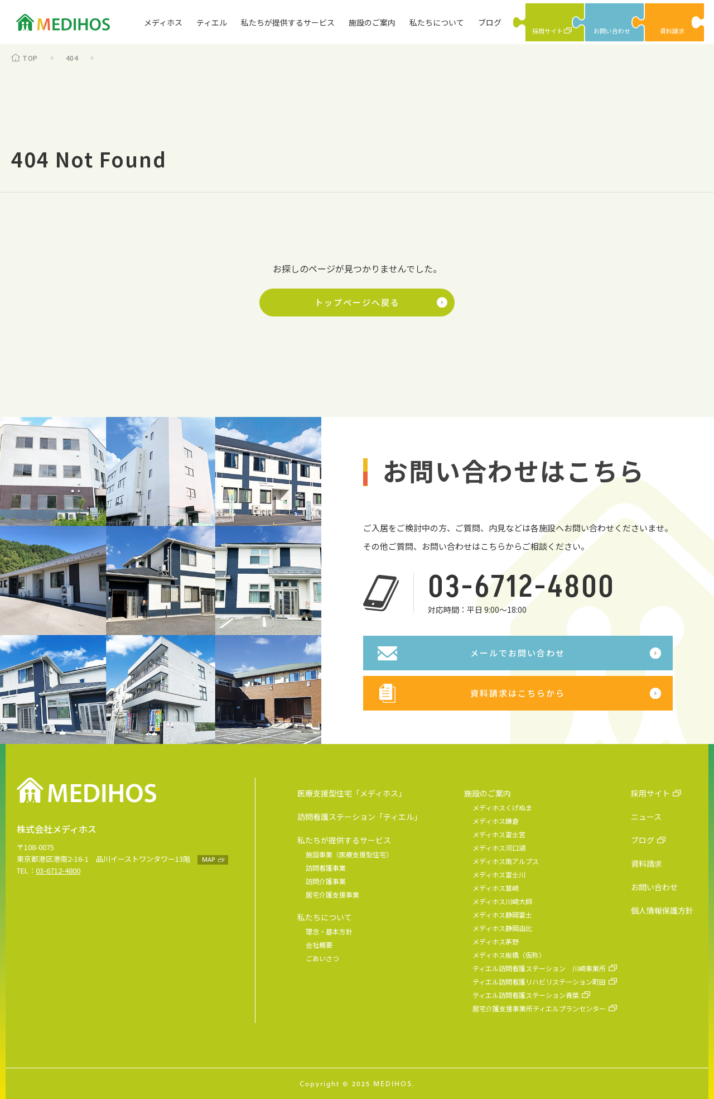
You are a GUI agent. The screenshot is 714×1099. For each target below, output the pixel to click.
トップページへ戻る (357, 302)
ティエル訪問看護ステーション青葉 (525, 995)
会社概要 (319, 944)
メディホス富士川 (498, 874)
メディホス (163, 22)
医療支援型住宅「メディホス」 (351, 793)
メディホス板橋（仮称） (509, 954)
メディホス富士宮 (498, 834)
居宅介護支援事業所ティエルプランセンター (539, 1008)
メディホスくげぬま (502, 807)
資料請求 (646, 863)
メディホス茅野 (495, 941)
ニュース (646, 816)
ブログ (489, 22)
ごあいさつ (322, 958)
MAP (208, 859)
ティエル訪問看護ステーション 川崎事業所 (539, 968)
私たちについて (436, 22)
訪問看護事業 (326, 867)
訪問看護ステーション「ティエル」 (359, 816)
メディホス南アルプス (505, 861)
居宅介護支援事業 (332, 894)
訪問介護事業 (326, 881)
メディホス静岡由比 (502, 928)
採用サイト (650, 793)
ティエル (211, 22)
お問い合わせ (654, 886)
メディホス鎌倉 (495, 821)
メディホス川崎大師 (502, 901)
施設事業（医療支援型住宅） (349, 854)
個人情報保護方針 (662, 910)
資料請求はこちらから (517, 693)
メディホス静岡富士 (502, 914)
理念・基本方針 (329, 931)
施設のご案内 (372, 22)
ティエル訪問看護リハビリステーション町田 (539, 981)
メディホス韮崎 (495, 887)
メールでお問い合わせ (517, 653)
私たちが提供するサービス (288, 22)
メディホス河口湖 (498, 847)
